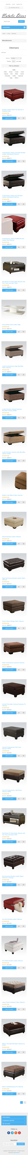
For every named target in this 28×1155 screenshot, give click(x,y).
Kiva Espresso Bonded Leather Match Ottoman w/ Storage (12, 877)
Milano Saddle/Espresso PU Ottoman (12, 1086)
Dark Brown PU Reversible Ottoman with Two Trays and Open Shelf (13, 833)
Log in (13, 4)
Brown (11, 71)
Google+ (19, 1132)
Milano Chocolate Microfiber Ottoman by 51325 (13, 1044)
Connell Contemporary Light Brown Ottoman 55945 (12, 791)
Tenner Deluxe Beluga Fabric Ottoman (13, 621)
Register (8, 4)
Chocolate (7, 75)
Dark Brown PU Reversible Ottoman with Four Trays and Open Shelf (13, 282)
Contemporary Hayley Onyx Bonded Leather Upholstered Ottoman (12, 196)
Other (5, 71)
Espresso (20, 75)
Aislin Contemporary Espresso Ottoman (13, 662)
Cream (16, 71)
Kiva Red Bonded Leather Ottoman (12, 919)
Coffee (14, 75)
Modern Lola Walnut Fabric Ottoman (12, 495)
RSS (15, 1132)
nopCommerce (16, 1152)
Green (22, 71)
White (16, 73)
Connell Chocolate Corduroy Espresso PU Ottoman (14, 704)
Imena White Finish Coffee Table (11, 324)
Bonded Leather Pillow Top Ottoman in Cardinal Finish (13, 110)
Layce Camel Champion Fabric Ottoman (13, 1002)
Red (11, 73)
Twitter (12, 1132)
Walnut (16, 77)
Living (8, 33)
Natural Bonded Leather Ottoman (11, 536)
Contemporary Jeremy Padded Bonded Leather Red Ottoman (13, 239)
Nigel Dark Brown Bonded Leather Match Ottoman (13, 578)
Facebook (8, 1132)
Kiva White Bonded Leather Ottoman (12, 960)
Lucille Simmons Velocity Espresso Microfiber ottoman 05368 (12, 409)
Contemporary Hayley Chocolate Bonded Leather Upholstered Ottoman (13, 153)
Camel (22, 73)
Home (4, 33)
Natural (6, 73)
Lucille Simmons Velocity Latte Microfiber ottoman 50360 (13, 452)
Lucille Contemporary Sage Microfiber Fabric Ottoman (12, 366)
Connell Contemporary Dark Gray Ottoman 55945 (11, 748)
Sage (11, 77)
